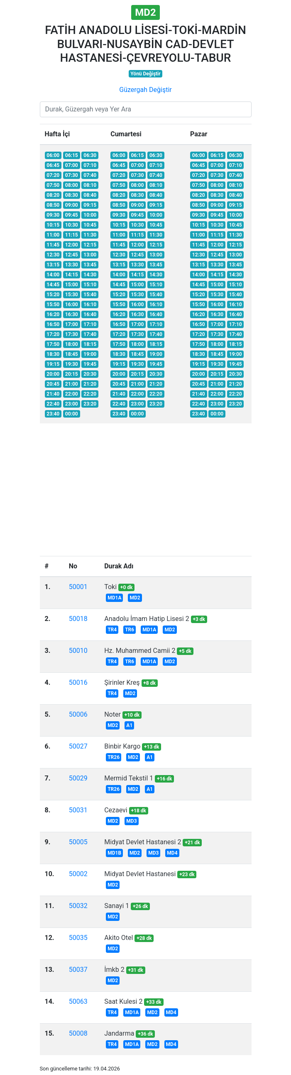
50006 (78, 714)
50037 (78, 970)
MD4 (172, 853)
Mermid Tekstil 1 (128, 778)
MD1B (114, 853)
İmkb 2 (114, 970)
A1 (129, 725)
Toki (110, 587)
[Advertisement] (146, 488)
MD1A (114, 598)
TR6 (129, 630)
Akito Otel (118, 938)
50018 (78, 619)
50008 (78, 1033)
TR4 (112, 630)
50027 (78, 746)
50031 (78, 810)
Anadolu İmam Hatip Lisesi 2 (146, 619)
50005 (78, 842)
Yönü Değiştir (145, 74)
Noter (112, 714)
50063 (78, 1001)
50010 (78, 651)
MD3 (131, 821)
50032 (78, 906)
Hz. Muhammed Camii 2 (139, 651)
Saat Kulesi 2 (123, 1001)
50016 (78, 682)
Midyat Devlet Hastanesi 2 (142, 842)
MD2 (135, 598)
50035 (78, 938)
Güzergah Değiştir (145, 90)
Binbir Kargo (122, 746)
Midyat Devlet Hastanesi (140, 874)
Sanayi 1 (116, 906)
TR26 (114, 757)
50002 (78, 874)
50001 (78, 587)
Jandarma (119, 1033)
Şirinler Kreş (121, 682)
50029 (78, 778)
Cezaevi (115, 810)
